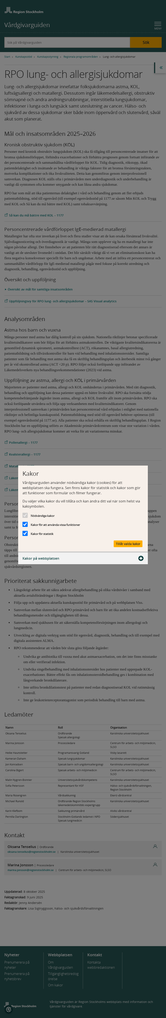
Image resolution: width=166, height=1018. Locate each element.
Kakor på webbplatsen (83, 558)
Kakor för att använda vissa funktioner (55, 525)
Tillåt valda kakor (128, 544)
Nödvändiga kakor (42, 515)
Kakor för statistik (42, 534)
